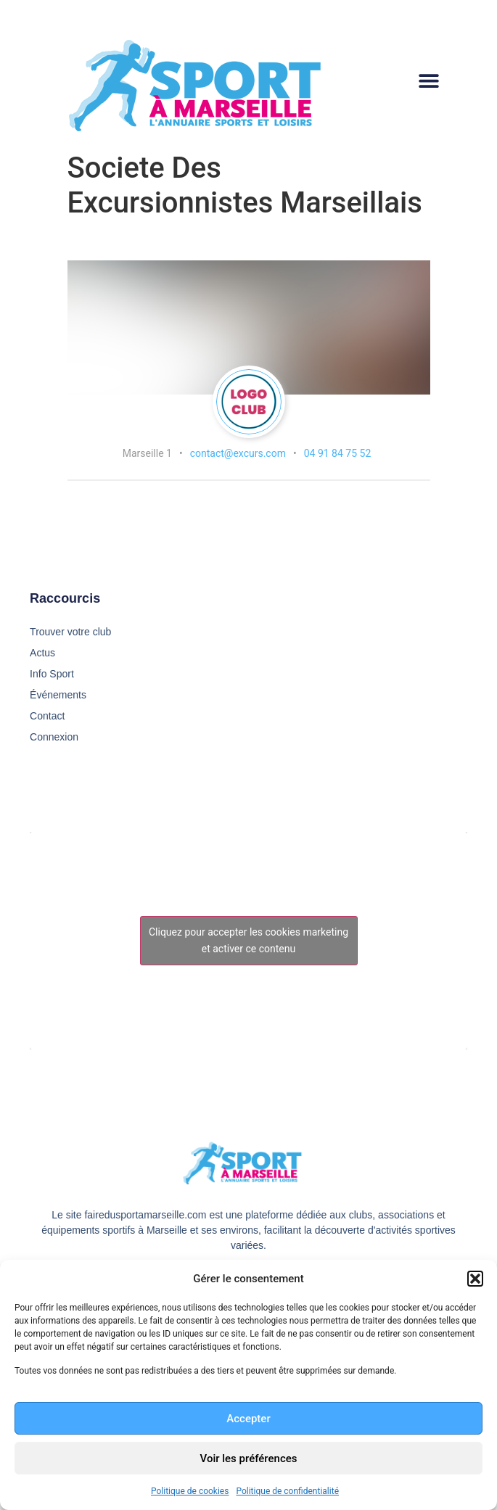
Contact (47, 716)
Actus (42, 653)
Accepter (248, 1418)
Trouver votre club (70, 632)
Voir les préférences (248, 1458)
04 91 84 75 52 (337, 453)
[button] (475, 1278)
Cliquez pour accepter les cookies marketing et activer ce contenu (248, 940)
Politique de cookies (190, 1491)
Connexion (54, 737)
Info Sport (52, 674)
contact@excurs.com (238, 453)
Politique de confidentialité (287, 1491)
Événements (58, 695)
